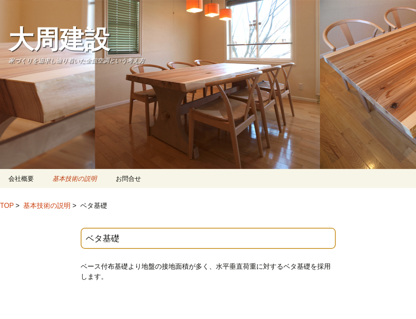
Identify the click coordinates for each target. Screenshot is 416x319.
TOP (7, 205)
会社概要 (21, 178)
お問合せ (128, 178)
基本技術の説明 (74, 178)
